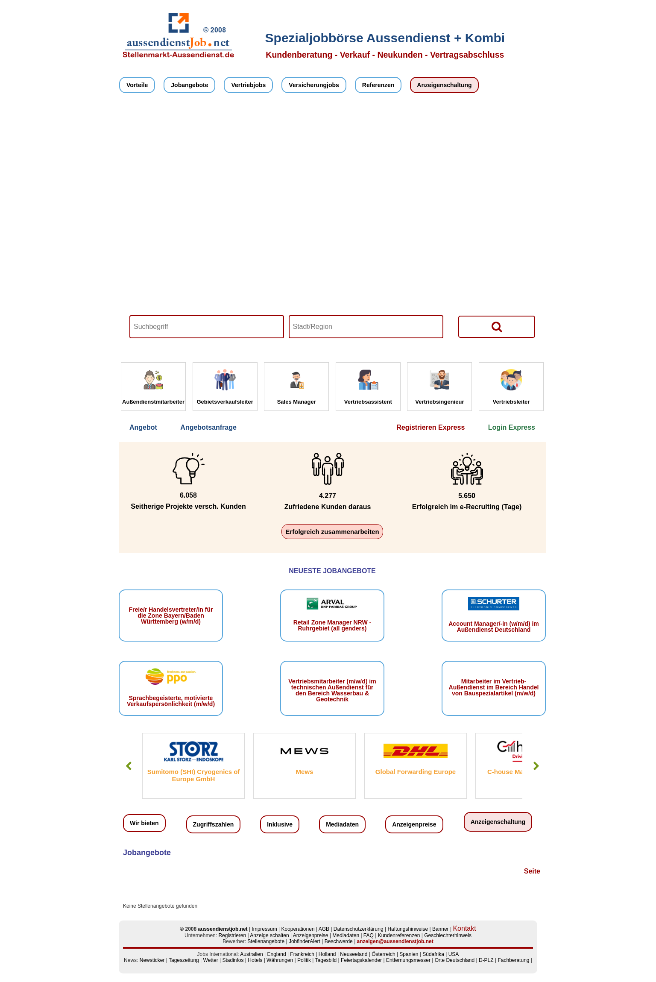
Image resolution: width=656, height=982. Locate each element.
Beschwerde (339, 941)
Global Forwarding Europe (415, 771)
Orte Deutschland (454, 960)
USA (453, 954)
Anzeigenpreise (414, 824)
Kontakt (464, 928)
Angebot (143, 427)
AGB (324, 929)
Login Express (511, 427)
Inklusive (280, 824)
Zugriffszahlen (213, 824)
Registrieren (232, 935)
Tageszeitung (184, 960)
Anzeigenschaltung (444, 85)
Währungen (279, 960)
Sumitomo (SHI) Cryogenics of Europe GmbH (193, 775)
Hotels (255, 960)
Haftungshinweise (407, 929)
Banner (440, 929)
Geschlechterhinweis (448, 935)
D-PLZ (486, 960)
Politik (304, 960)
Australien (251, 954)
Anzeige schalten (269, 935)
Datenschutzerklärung (359, 929)
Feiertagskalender (361, 960)
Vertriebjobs (248, 85)
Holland (327, 954)
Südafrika (433, 954)
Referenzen (378, 85)
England (276, 954)
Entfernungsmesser (408, 960)
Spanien (408, 954)
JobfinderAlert (304, 941)
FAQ (368, 935)
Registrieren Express (430, 427)
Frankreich (302, 954)
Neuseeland (353, 954)
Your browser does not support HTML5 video (332, 229)
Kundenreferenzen (399, 935)
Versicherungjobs (314, 85)
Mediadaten (342, 824)
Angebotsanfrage (208, 427)
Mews (304, 771)
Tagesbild (326, 960)
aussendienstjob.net (223, 929)
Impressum (264, 929)
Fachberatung (513, 960)
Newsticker (152, 960)
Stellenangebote (265, 941)
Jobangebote (189, 85)
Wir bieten (144, 823)
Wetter (210, 960)
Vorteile (137, 85)
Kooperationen (298, 929)
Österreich (383, 954)
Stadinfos (232, 960)
